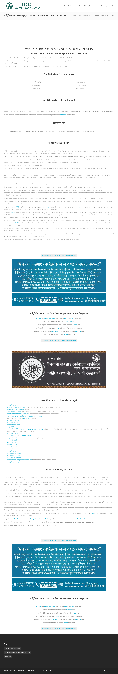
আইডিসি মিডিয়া (11, 460)
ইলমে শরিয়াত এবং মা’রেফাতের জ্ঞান (17, 407)
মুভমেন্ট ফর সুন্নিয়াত (12, 442)
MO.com (49, 670)
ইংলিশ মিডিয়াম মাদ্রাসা (18, 429)
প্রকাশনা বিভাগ (13, 420)
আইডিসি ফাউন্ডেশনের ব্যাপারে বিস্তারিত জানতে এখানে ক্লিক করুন (59, 255)
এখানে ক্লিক (69, 321)
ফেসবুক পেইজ (21, 460)
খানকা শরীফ (13, 438)
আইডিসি (18, 223)
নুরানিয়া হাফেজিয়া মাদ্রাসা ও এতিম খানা (17, 414)
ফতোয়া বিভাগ (13, 425)
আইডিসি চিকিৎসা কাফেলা (14, 457)
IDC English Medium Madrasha (34, 429)
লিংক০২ (72, 318)
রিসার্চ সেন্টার (13, 422)
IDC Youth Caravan (25, 435)
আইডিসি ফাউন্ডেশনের (49, 318)
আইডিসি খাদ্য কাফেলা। (13, 449)
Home (58, 6)
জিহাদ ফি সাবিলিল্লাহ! (12, 444)
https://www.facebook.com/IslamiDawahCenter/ (73, 519)
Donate (78, 6)
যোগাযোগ (78, 331)
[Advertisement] (59, 33)
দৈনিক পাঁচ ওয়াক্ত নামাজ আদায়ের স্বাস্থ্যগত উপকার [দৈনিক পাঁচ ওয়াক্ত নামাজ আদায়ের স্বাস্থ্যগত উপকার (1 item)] (17, 652)
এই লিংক (74, 325)
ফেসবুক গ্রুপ (28, 460)
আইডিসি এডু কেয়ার (12, 446)
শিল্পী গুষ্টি (12, 440)
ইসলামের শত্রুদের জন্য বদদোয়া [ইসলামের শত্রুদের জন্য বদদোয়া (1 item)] (12, 648)
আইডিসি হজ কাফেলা (13, 462)
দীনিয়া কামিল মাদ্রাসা (15, 427)
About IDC (67, 6)
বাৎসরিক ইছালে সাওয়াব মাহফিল (15, 409)
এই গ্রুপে (65, 334)
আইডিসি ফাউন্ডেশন (12, 405)
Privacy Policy (88, 6)
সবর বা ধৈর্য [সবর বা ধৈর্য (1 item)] (7, 656)
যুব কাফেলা (12, 435)
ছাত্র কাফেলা (13, 433)
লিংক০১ (66, 318)
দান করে (57, 328)
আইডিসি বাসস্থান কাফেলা (14, 453)
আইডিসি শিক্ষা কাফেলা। (13, 455)
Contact (101, 6)
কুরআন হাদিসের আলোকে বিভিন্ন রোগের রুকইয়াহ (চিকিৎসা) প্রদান (24, 416)
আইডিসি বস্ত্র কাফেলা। (13, 451)
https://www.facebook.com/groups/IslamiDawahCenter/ (31, 519)
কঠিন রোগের (54, 331)
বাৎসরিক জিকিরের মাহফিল (14, 411)
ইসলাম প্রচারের (27, 418)
